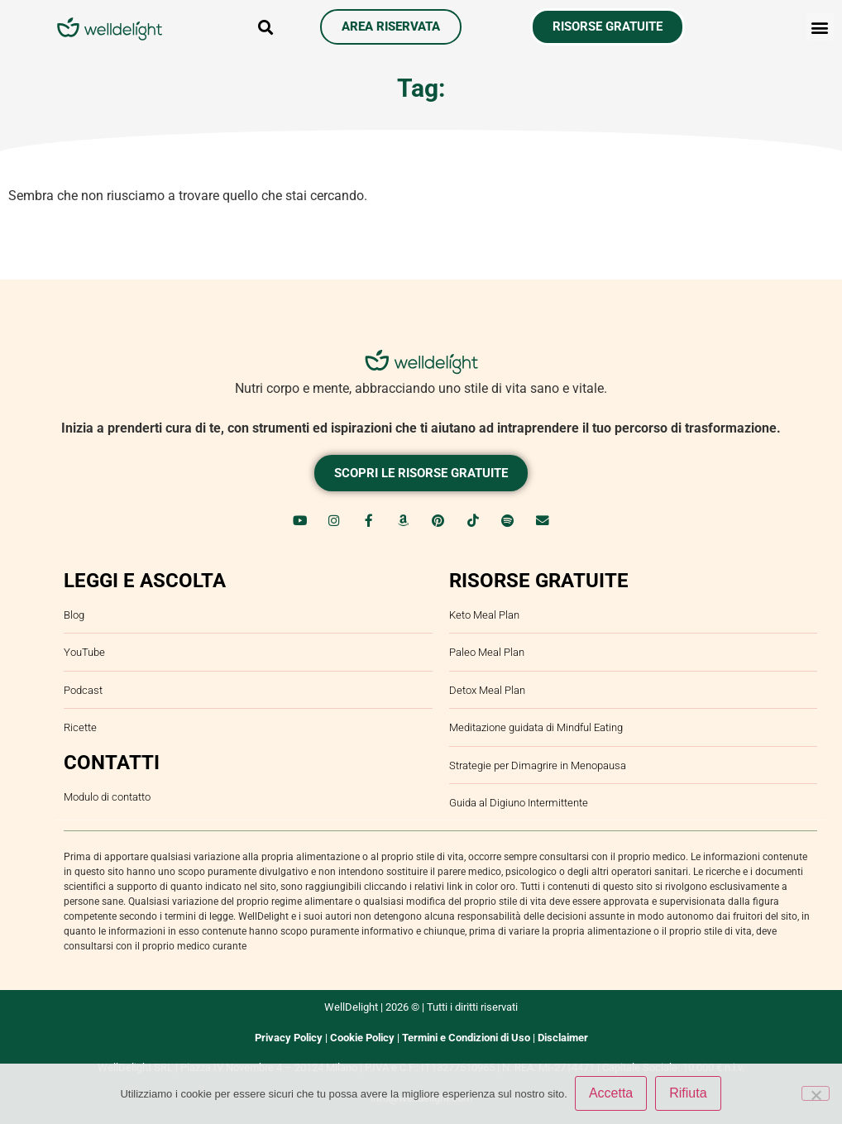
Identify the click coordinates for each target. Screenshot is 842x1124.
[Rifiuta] (815, 1093)
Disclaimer (563, 1034)
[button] (265, 27)
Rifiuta (688, 1094)
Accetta (612, 1094)
